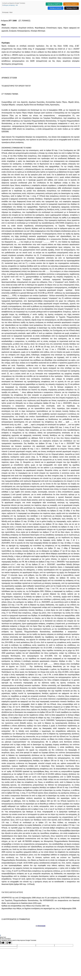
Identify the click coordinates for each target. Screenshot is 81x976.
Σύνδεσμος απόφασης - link (10, 5)
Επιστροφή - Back (7, 12)
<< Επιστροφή (40, 926)
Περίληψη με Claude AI (71, 4)
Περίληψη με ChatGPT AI (54, 4)
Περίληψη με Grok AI (71, 8)
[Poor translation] (8, 942)
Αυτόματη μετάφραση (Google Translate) (13, 3)
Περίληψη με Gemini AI (55, 8)
